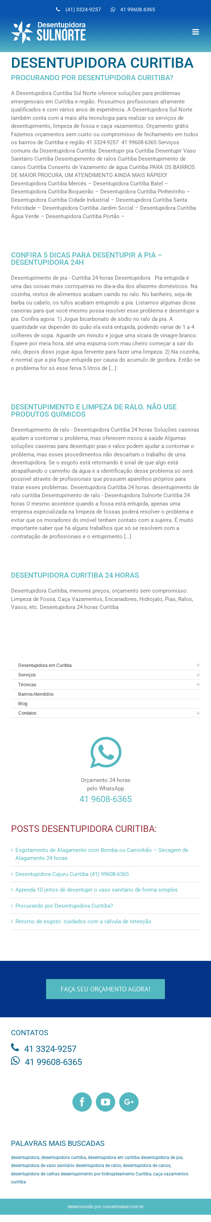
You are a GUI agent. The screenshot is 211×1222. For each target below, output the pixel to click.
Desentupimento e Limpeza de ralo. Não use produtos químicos (94, 410)
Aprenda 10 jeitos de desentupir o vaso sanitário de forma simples (96, 890)
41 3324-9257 (50, 1049)
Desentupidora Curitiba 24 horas (75, 575)
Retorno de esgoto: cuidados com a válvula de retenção (83, 921)
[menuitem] (78, 9)
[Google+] (129, 1102)
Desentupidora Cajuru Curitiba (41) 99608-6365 (72, 874)
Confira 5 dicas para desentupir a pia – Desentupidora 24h (86, 259)
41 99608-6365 (53, 1062)
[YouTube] (105, 1102)
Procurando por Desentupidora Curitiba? (92, 77)
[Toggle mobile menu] (196, 32)
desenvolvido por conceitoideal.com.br (106, 1206)
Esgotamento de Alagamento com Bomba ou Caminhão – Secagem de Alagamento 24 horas (101, 854)
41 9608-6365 (105, 799)
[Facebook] (82, 1102)
